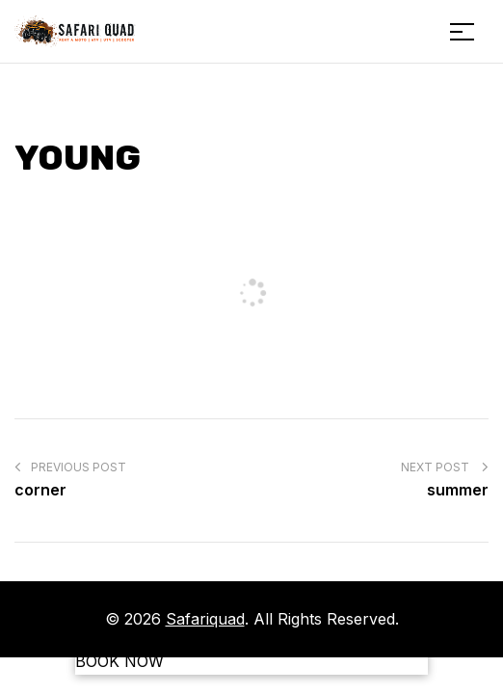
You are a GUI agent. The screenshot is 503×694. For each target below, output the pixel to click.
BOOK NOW (119, 661)
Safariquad (205, 618)
